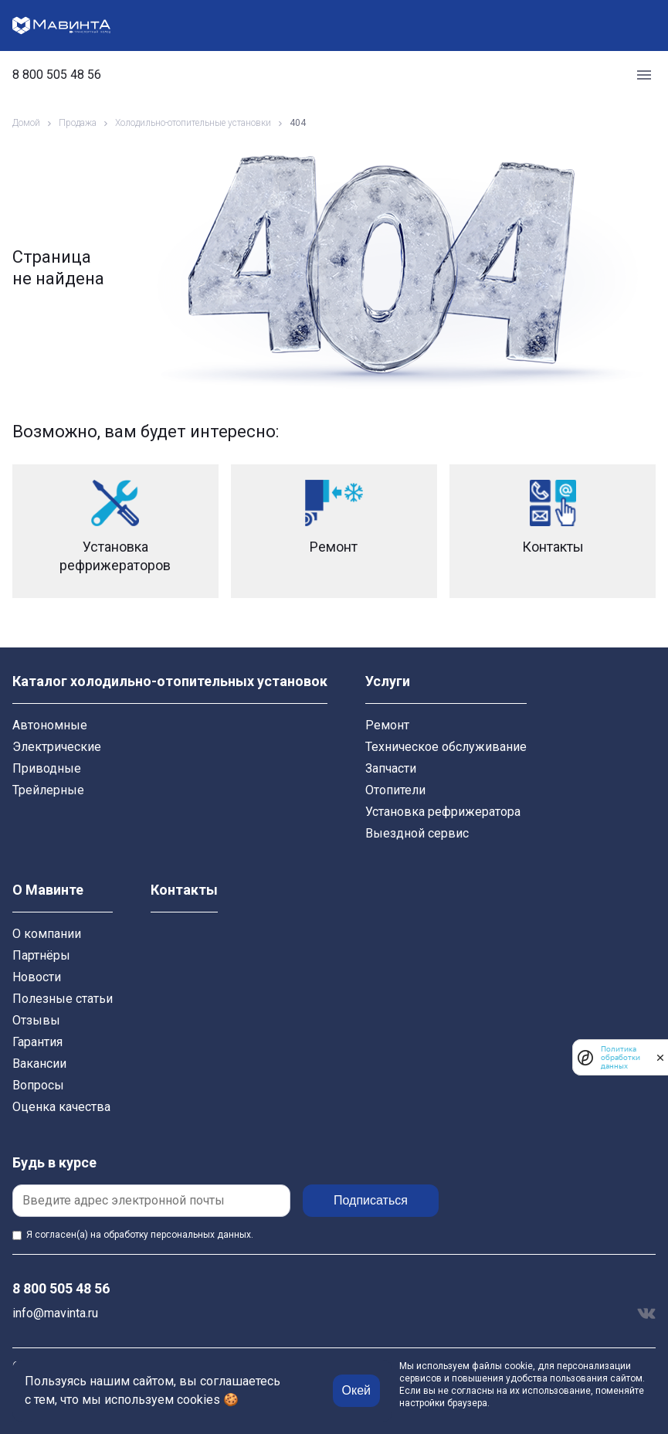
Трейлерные (48, 790)
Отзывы (36, 1020)
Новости (36, 977)
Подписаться (371, 1200)
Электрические (56, 746)
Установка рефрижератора (442, 811)
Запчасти (390, 768)
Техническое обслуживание (446, 746)
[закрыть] (660, 1058)
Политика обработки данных (620, 1057)
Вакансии (39, 1063)
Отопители (395, 790)
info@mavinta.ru (55, 1313)
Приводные (46, 768)
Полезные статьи (62, 998)
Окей (356, 1390)
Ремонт (387, 725)
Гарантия (37, 1042)
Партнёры (41, 955)
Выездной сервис (417, 833)
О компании (46, 933)
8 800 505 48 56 (56, 75)
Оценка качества (61, 1106)
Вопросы (38, 1085)
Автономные (49, 725)
